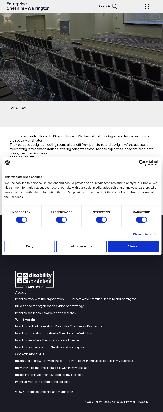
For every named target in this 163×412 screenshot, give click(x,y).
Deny (29, 246)
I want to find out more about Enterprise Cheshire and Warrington (59, 326)
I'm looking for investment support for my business (49, 375)
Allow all (133, 246)
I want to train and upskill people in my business (101, 361)
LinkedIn (142, 402)
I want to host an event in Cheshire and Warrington (49, 347)
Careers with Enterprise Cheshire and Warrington (103, 299)
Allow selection (81, 246)
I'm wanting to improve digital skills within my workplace (52, 368)
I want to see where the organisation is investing (48, 340)
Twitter (130, 402)
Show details (142, 234)
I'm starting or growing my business (39, 361)
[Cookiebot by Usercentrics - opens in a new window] (142, 163)
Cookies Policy (113, 402)
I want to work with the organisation (39, 299)
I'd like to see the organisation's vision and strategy (49, 306)
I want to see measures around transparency (45, 313)
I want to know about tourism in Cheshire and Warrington (53, 333)
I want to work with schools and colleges (42, 382)
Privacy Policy (93, 402)
